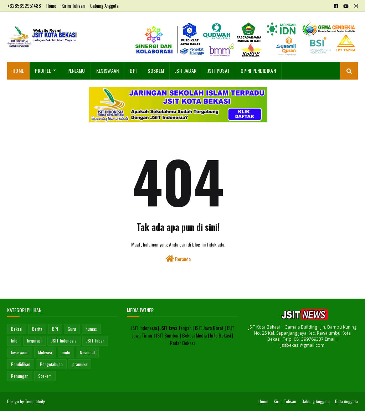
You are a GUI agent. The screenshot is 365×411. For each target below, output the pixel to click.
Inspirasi (34, 341)
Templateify (35, 401)
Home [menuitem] (18, 70)
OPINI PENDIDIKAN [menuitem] (258, 70)
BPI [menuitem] (133, 70)
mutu (66, 352)
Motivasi (45, 352)
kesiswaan (20, 352)
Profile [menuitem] (43, 70)
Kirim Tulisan (73, 5)
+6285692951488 (24, 5)
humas (91, 329)
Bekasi (16, 329)
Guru (72, 329)
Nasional (87, 352)
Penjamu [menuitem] (76, 70)
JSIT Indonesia (64, 341)
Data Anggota (346, 401)
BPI (55, 329)
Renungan (20, 376)
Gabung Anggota (104, 5)
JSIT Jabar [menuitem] (185, 70)
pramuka (79, 364)
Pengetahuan (51, 364)
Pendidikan (20, 364)
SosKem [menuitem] (156, 70)
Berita (37, 329)
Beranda (178, 259)
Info (14, 341)
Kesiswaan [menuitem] (107, 70)
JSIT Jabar (95, 341)
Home (51, 5)
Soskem (45, 376)
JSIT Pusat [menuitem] (218, 70)
